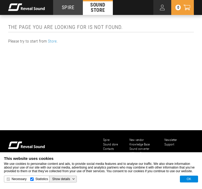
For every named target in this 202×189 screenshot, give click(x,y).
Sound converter (139, 149)
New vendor (136, 140)
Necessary (19, 179)
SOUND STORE (97, 7)
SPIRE (68, 7)
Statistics (41, 179)
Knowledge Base (139, 144)
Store (52, 41)
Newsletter (170, 140)
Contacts (108, 149)
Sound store (110, 144)
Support (169, 144)
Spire (106, 140)
